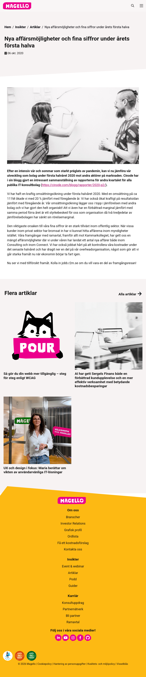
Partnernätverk (73, 609)
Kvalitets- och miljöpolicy (101, 663)
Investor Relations (72, 523)
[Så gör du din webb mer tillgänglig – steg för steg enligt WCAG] (37, 345)
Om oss (73, 510)
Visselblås (122, 663)
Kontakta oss (73, 549)
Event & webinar (73, 566)
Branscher (73, 517)
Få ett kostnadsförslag (73, 543)
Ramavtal (73, 622)
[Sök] (132, 6)
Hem (7, 27)
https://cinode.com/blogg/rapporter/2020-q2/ (74, 185)
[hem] (17, 5)
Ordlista (73, 536)
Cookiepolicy (44, 663)
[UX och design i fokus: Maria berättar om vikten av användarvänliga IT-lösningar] (37, 435)
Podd (73, 579)
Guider (73, 586)
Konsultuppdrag (73, 603)
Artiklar (35, 27)
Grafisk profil (73, 530)
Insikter (20, 27)
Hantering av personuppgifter (69, 663)
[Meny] (140, 5)
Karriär (73, 596)
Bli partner (73, 616)
